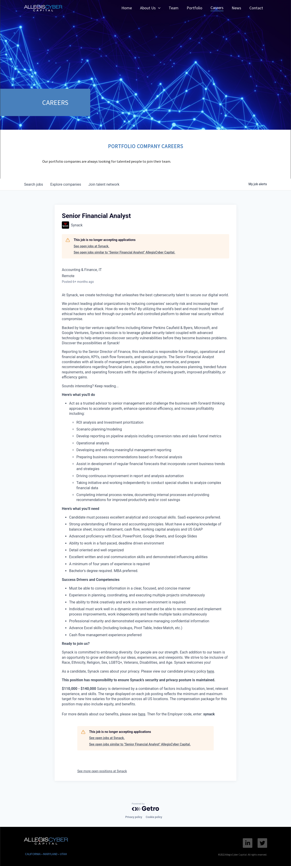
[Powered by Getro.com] (145, 807)
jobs (33, 184)
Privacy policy (133, 817)
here (210, 671)
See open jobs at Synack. (91, 246)
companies (65, 184)
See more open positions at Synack (102, 771)
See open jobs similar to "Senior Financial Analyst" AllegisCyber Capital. (124, 252)
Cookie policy (154, 817)
